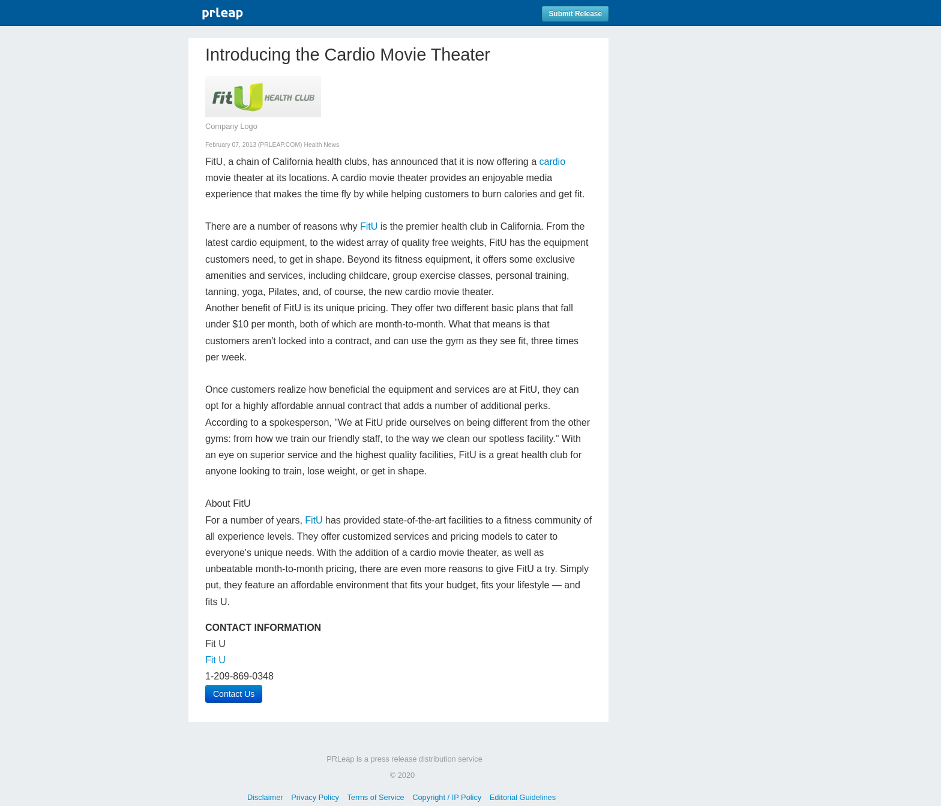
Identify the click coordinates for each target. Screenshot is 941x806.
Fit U (215, 660)
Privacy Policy (315, 797)
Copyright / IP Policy (446, 797)
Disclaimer (265, 797)
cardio (552, 162)
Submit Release (575, 14)
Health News (321, 145)
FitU (368, 226)
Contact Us (233, 694)
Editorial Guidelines (523, 797)
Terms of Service (375, 797)
